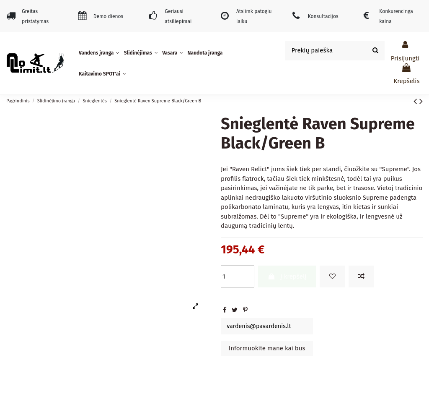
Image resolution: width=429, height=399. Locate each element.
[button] (100, 52)
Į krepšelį (287, 276)
